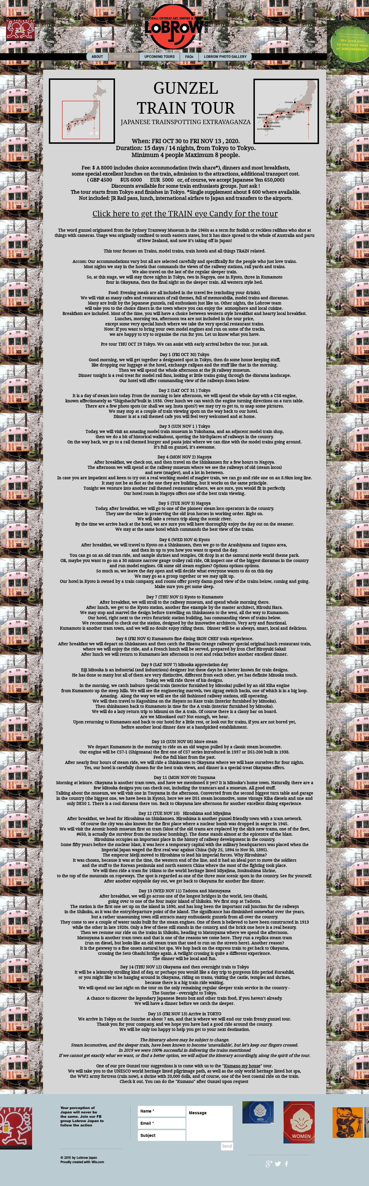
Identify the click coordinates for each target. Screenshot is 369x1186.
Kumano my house (242, 1066)
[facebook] (286, 1163)
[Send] (227, 1146)
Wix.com (98, 1162)
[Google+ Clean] (269, 1163)
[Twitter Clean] (277, 1163)
